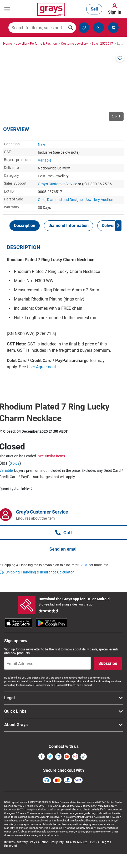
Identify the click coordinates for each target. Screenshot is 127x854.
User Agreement (41, 366)
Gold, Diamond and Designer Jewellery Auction (75, 200)
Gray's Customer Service (57, 184)
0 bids (14, 463)
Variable (44, 160)
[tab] (24, 225)
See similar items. (52, 456)
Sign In (114, 12)
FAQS (83, 565)
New (41, 144)
